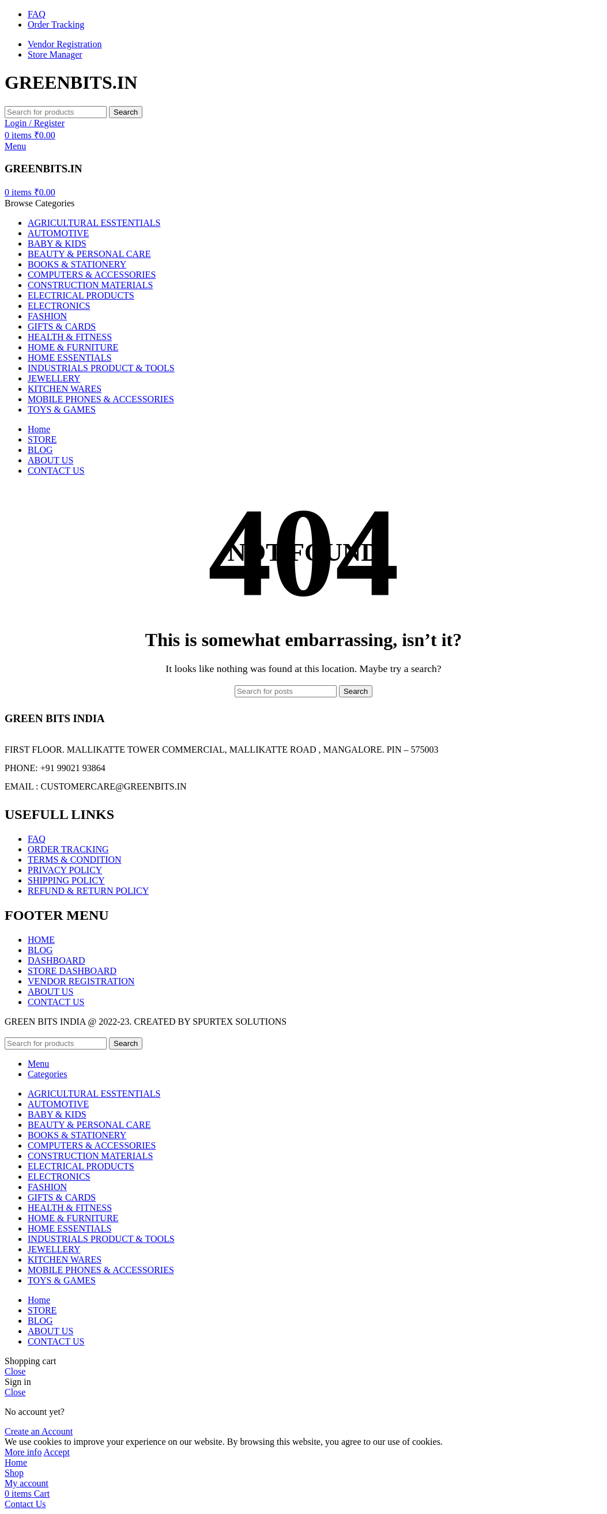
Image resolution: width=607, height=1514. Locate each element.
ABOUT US (50, 991)
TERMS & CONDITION (75, 859)
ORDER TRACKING (68, 849)
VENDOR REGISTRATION (81, 981)
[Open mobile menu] (15, 146)
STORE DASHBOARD (72, 971)
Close (15, 1371)
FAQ (37, 839)
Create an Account (39, 1431)
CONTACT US (56, 1002)
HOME (41, 940)
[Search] (56, 112)
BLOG (40, 950)
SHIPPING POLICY (66, 880)
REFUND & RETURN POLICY (88, 891)
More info (23, 1452)
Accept (57, 1452)
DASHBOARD (56, 960)
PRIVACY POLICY (65, 870)
